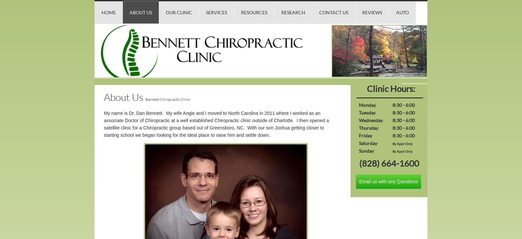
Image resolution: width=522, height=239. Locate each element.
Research (293, 12)
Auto (402, 12)
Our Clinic (179, 12)
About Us (141, 12)
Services (216, 12)
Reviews (372, 12)
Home (109, 12)
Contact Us (333, 12)
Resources (254, 12)
